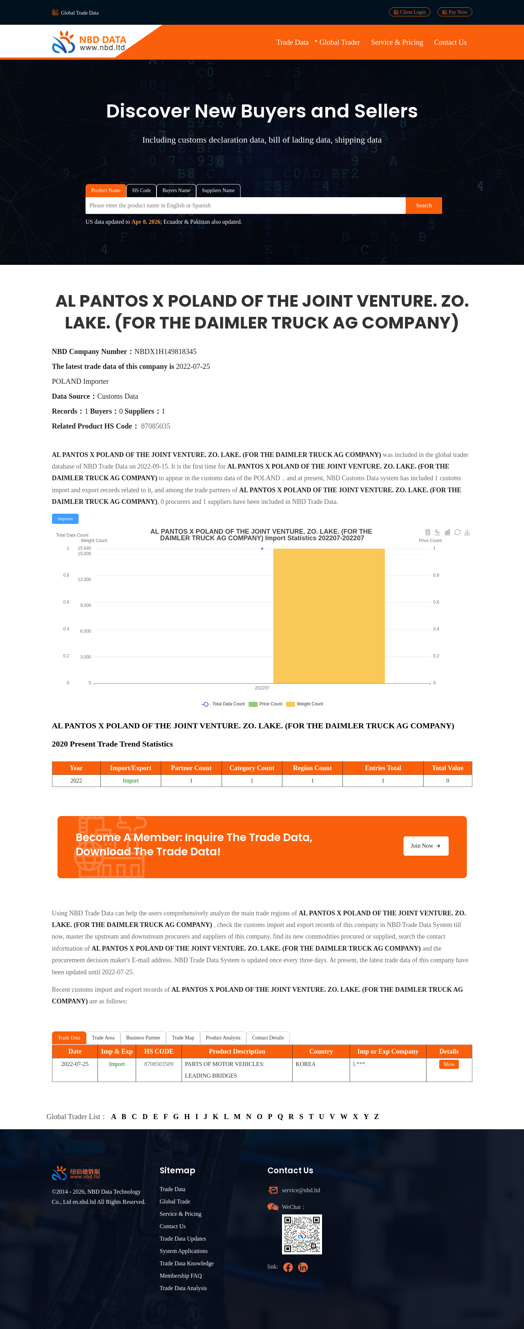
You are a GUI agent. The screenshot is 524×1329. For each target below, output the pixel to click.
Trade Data (292, 42)
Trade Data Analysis (183, 1288)
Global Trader (339, 42)
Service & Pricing (397, 42)
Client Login (410, 12)
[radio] (65, 519)
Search (424, 205)
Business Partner (143, 1037)
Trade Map (183, 1037)
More (449, 1064)
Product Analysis (223, 1037)
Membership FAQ (181, 1276)
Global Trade (175, 1201)
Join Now (426, 846)
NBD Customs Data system (362, 478)
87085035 (155, 426)
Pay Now (454, 12)
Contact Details (268, 1037)
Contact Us (450, 42)
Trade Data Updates (183, 1239)
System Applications (184, 1251)
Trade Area (103, 1037)
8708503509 (159, 1064)
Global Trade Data (80, 13)
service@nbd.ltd (301, 1190)
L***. (360, 1064)
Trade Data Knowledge (187, 1263)
